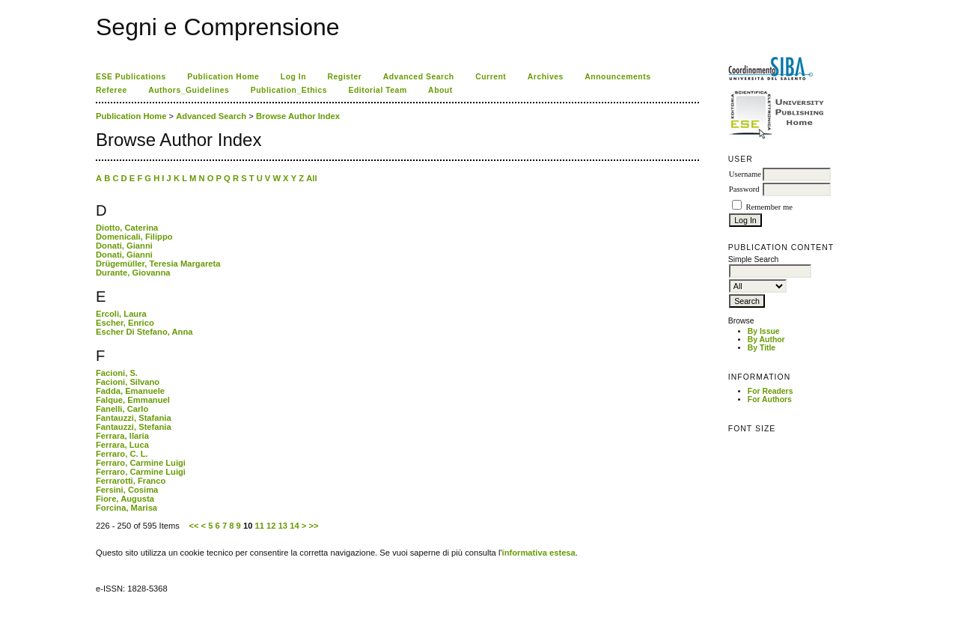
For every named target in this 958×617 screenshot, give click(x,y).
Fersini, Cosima (127, 489)
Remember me (768, 207)
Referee (111, 90)
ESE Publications (131, 77)
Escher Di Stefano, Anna (144, 331)
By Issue (764, 331)
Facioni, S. (117, 372)
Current (490, 77)
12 (270, 525)
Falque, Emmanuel (133, 399)
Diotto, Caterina (127, 227)
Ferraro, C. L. (122, 453)
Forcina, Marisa (126, 507)
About (440, 90)
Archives (546, 77)
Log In (293, 77)
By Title (761, 348)
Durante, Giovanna (133, 272)
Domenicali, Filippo (134, 236)
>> (313, 525)
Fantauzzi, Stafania (133, 417)
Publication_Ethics (289, 90)
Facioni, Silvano (127, 381)
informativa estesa (539, 552)
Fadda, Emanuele (130, 390)
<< (193, 525)
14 (294, 525)
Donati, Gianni (124, 245)
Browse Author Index (298, 116)
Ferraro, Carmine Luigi (141, 462)
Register (345, 77)
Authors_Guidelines (188, 90)
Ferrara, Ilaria (122, 435)
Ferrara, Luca (122, 444)
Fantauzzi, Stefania (133, 426)
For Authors (770, 399)
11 (259, 525)
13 (282, 525)
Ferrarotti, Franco (130, 480)
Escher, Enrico (125, 322)
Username (745, 174)
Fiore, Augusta (125, 498)
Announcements (617, 77)
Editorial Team (378, 90)
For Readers (770, 391)
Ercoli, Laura (121, 313)
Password (744, 189)
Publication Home (223, 77)
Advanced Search (418, 77)
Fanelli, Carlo (122, 408)
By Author (766, 339)
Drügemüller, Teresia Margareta (158, 263)
